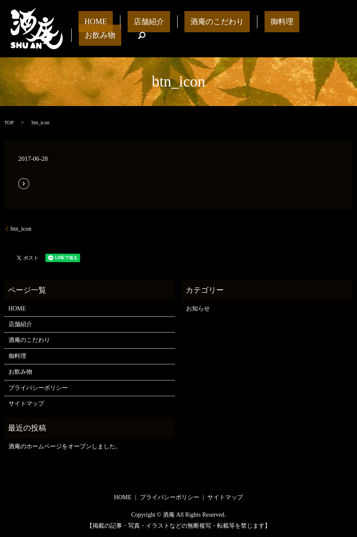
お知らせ (198, 308)
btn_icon (21, 229)
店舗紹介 (146, 28)
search (332, 28)
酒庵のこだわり (202, 28)
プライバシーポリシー (38, 388)
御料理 (255, 28)
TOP (9, 123)
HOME (105, 28)
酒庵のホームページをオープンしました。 (64, 446)
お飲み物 (297, 28)
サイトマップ (26, 403)
